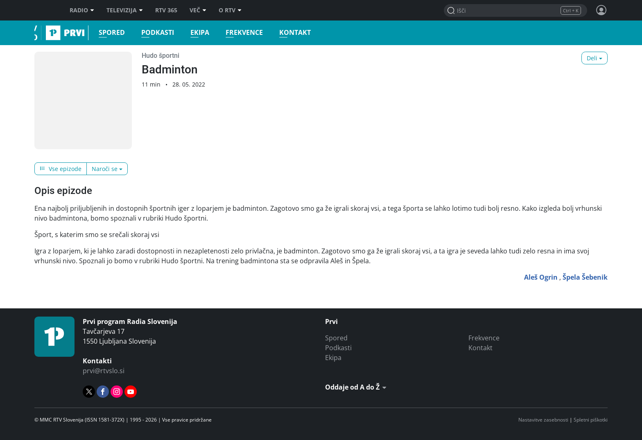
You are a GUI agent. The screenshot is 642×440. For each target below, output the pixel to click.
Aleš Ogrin (541, 277)
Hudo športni (160, 55)
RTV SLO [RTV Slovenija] (44, 10)
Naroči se (105, 169)
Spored (108, 32)
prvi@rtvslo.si (103, 370)
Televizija (124, 10)
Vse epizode (60, 169)
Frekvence (241, 32)
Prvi (37, 32)
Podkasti (154, 32)
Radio (82, 10)
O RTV (230, 10)
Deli (592, 58)
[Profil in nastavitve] (601, 10)
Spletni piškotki (591, 419)
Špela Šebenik (585, 277)
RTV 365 (166, 10)
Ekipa (196, 32)
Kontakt (291, 32)
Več (198, 10)
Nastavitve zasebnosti (543, 419)
